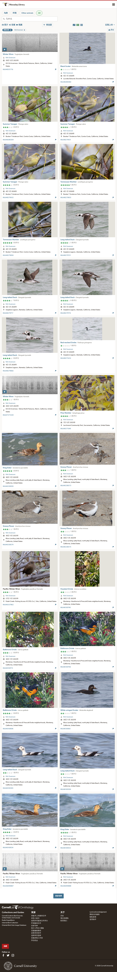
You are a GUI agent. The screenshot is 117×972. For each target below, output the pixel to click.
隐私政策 (93, 917)
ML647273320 (8, 415)
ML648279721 (65, 255)
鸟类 (6, 13)
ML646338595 (8, 486)
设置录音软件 (36, 933)
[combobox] (31, 19)
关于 (62, 912)
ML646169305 (8, 788)
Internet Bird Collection (10, 923)
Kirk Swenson (10, 57)
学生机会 (34, 940)
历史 (62, 916)
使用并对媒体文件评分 (39, 921)
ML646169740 (65, 607)
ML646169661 (65, 729)
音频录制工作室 (37, 938)
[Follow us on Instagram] (12, 955)
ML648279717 (8, 313)
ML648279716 (65, 313)
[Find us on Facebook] (3, 955)
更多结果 (58, 896)
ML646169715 (8, 668)
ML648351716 (8, 69)
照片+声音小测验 (37, 928)
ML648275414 (65, 358)
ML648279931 (65, 140)
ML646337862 (8, 605)
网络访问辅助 (95, 914)
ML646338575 (65, 547)
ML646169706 (65, 667)
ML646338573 (65, 485)
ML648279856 (8, 255)
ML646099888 (65, 886)
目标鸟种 (34, 926)
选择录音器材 (36, 935)
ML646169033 (65, 848)
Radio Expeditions (8, 920)
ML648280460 (65, 82)
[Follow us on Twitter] (8, 955)
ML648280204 (8, 140)
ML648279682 (8, 371)
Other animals (27, 13)
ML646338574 (8, 544)
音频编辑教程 (36, 930)
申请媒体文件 (36, 923)
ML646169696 (8, 729)
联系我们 (63, 921)
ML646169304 (65, 789)
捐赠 (5, 946)
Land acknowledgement (98, 912)
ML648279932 (8, 197)
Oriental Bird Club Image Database (14, 925)
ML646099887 (8, 886)
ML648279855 (65, 197)
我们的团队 (64, 918)
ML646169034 (8, 847)
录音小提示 (35, 918)
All (39, 13)
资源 (33, 912)
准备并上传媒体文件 (38, 916)
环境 (14, 13)
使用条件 (93, 919)
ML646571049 (65, 428)
